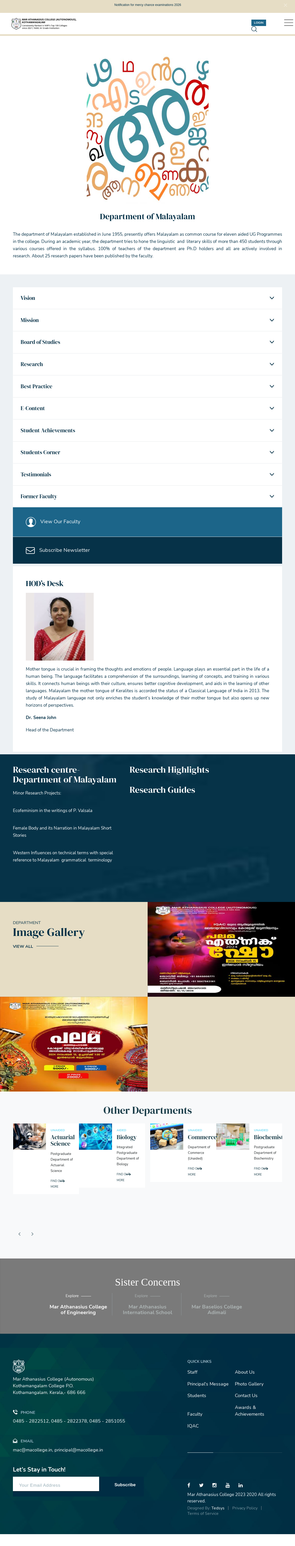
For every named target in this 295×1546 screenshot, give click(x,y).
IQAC (193, 1438)
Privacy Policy (245, 1520)
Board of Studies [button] (41, 344)
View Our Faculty (54, 531)
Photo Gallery (249, 1396)
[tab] (147, 298)
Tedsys (218, 1520)
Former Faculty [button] (40, 505)
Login (259, 23)
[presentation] (19, 1246)
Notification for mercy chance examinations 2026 (147, 5)
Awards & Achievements (249, 1422)
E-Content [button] (33, 413)
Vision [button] (29, 298)
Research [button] (33, 367)
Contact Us (246, 1408)
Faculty (194, 1426)
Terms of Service (203, 1525)
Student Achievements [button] (49, 436)
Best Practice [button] (37, 390)
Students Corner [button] (41, 459)
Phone (24, 1424)
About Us (245, 1384)
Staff (192, 1384)
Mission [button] (30, 321)
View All (23, 958)
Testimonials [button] (37, 482)
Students (196, 1408)
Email (23, 1453)
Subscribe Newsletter (59, 561)
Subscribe (124, 1496)
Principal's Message (208, 1396)
